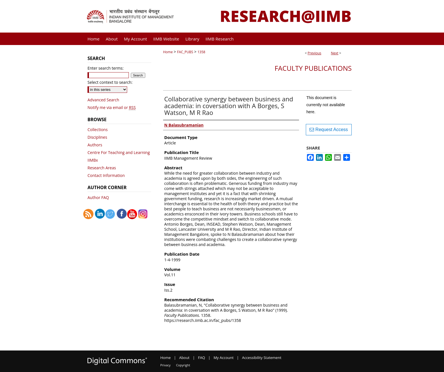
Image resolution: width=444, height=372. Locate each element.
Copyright (183, 365)
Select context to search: (110, 82)
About (184, 357)
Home (168, 52)
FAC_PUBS (185, 52)
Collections (97, 129)
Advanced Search (103, 99)
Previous (314, 53)
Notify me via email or (111, 107)
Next (334, 53)
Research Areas (101, 167)
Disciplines (97, 137)
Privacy (165, 365)
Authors (94, 144)
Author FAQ (98, 197)
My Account (224, 357)
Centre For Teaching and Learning (118, 152)
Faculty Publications (313, 68)
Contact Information (106, 175)
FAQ (201, 357)
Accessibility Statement (261, 357)
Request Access (328, 129)
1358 (201, 52)
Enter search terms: (105, 68)
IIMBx (92, 160)
